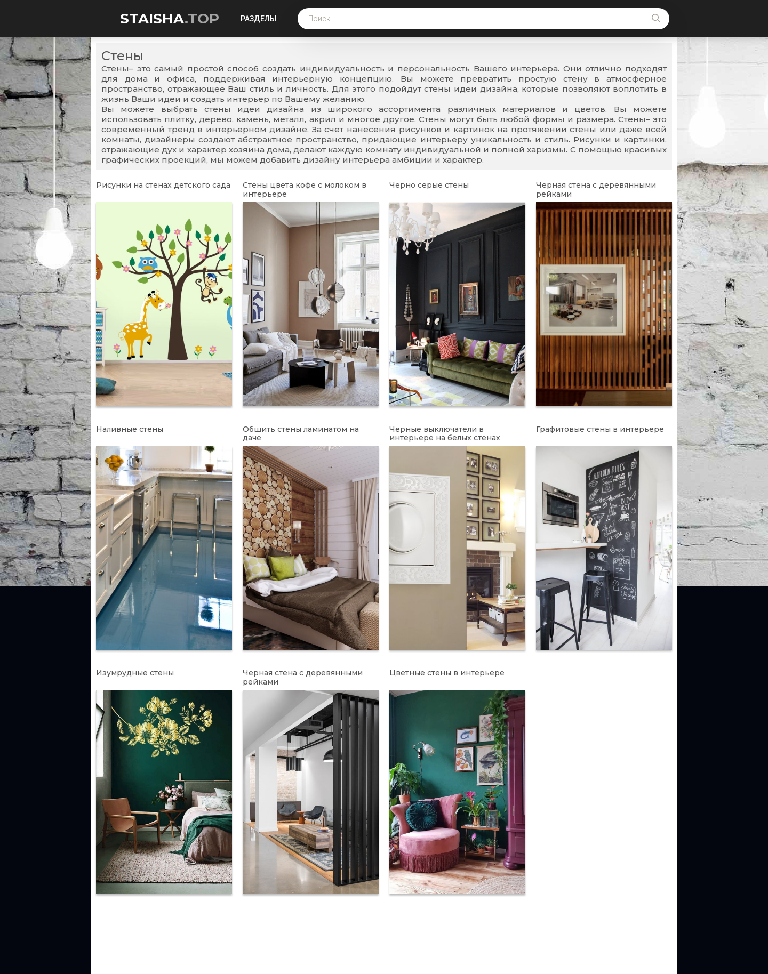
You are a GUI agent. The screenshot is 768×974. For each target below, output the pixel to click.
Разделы (258, 18)
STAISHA (169, 18)
